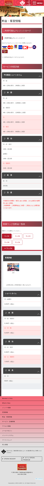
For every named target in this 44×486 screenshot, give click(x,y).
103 (13, 272)
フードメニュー (7, 440)
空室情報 (5, 412)
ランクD (17, 236)
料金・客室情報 (7, 417)
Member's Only (7, 398)
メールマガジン (7, 430)
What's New (6, 403)
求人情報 (5, 444)
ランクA (17, 242)
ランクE (6, 236)
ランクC (28, 236)
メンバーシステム (7, 435)
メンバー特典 (6, 407)
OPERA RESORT (10, 458)
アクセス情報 (6, 426)
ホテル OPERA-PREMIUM (29, 459)
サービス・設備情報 (8, 421)
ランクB (6, 242)
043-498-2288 (22, 474)
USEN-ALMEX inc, (20, 483)
